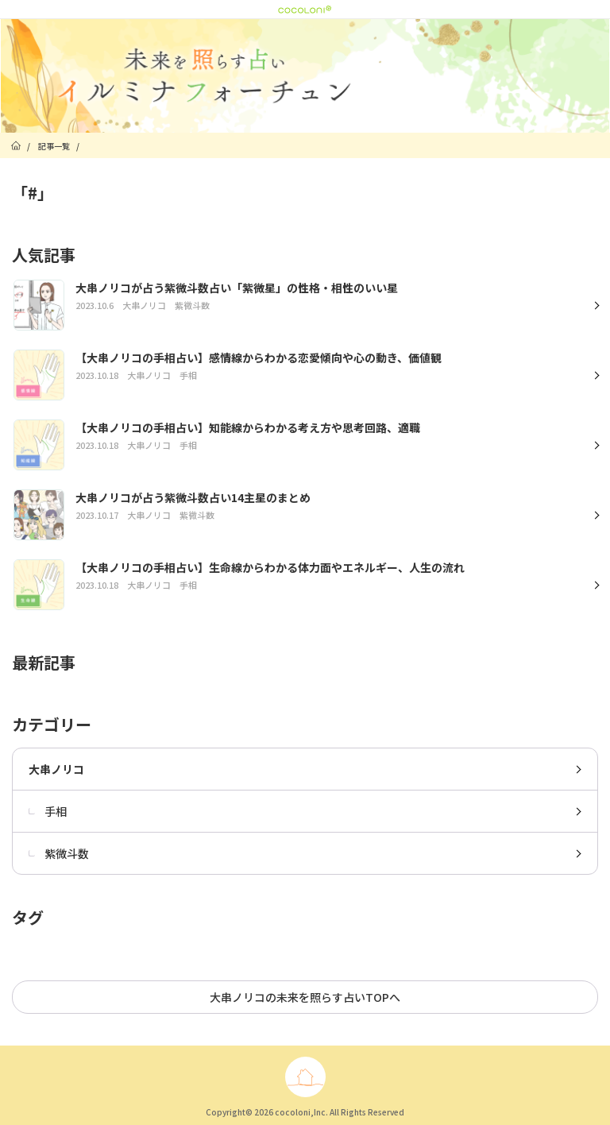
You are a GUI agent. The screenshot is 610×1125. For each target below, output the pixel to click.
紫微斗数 (59, 853)
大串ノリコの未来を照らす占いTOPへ (305, 997)
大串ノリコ (56, 769)
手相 (48, 811)
